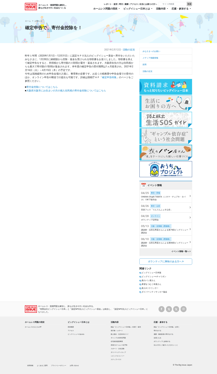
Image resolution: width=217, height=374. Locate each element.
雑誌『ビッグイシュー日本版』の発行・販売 (126, 327)
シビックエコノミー (117, 356)
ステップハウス (116, 359)
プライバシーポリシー (58, 365)
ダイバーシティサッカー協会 (154, 292)
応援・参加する (160, 322)
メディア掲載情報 (150, 58)
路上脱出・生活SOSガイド (120, 334)
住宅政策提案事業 (117, 341)
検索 (189, 4)
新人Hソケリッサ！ (150, 288)
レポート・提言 (111, 4)
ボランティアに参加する (162, 341)
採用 (144, 64)
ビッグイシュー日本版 (151, 272)
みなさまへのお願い (151, 51)
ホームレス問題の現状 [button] (105, 8)
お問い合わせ (74, 365)
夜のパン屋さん (148, 280)
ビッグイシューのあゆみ (76, 334)
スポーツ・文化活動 (117, 348)
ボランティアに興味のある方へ (166, 261)
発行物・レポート (117, 330)
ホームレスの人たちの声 (33, 327)
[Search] (173, 4)
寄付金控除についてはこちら (42, 87)
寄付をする (157, 330)
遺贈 (126, 4)
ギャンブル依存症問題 (118, 338)
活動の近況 (129, 49)
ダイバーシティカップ (118, 352)
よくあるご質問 (42, 365)
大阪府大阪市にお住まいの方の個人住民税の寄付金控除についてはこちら (66, 90)
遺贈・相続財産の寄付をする (163, 334)
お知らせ (38, 21)
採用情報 (30, 365)
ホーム (28, 21)
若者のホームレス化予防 (119, 345)
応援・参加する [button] (180, 8)
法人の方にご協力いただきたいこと (166, 345)
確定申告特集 (109, 77)
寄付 (121, 4)
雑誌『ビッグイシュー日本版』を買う (166, 327)
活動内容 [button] (161, 8)
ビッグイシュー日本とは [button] (137, 8)
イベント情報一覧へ (180, 251)
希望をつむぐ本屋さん (151, 284)
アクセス (134, 4)
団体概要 (71, 327)
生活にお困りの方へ (148, 4)
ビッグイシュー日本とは (78, 322)
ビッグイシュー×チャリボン (154, 276)
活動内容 (115, 322)
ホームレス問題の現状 (34, 322)
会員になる (157, 338)
